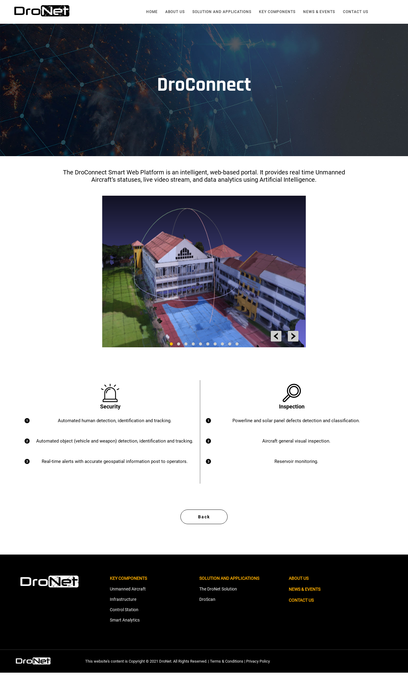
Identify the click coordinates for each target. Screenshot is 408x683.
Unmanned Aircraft (128, 599)
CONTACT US (355, 12)
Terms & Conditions (226, 671)
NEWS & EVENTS (319, 12)
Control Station (124, 620)
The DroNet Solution (218, 599)
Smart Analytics (125, 630)
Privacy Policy (258, 671)
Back (204, 526)
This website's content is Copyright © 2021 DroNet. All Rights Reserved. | (147, 671)
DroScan (207, 609)
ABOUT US (175, 12)
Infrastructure (123, 609)
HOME (152, 12)
